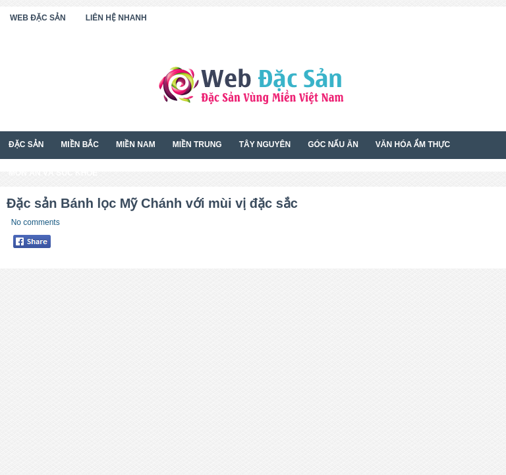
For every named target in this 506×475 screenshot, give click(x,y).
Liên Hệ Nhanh (116, 17)
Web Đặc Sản (38, 17)
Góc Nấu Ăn (333, 144)
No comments (35, 222)
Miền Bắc (80, 144)
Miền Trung (197, 144)
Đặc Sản (26, 144)
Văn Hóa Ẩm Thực (413, 144)
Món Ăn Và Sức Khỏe (53, 172)
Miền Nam (135, 144)
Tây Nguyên (265, 144)
